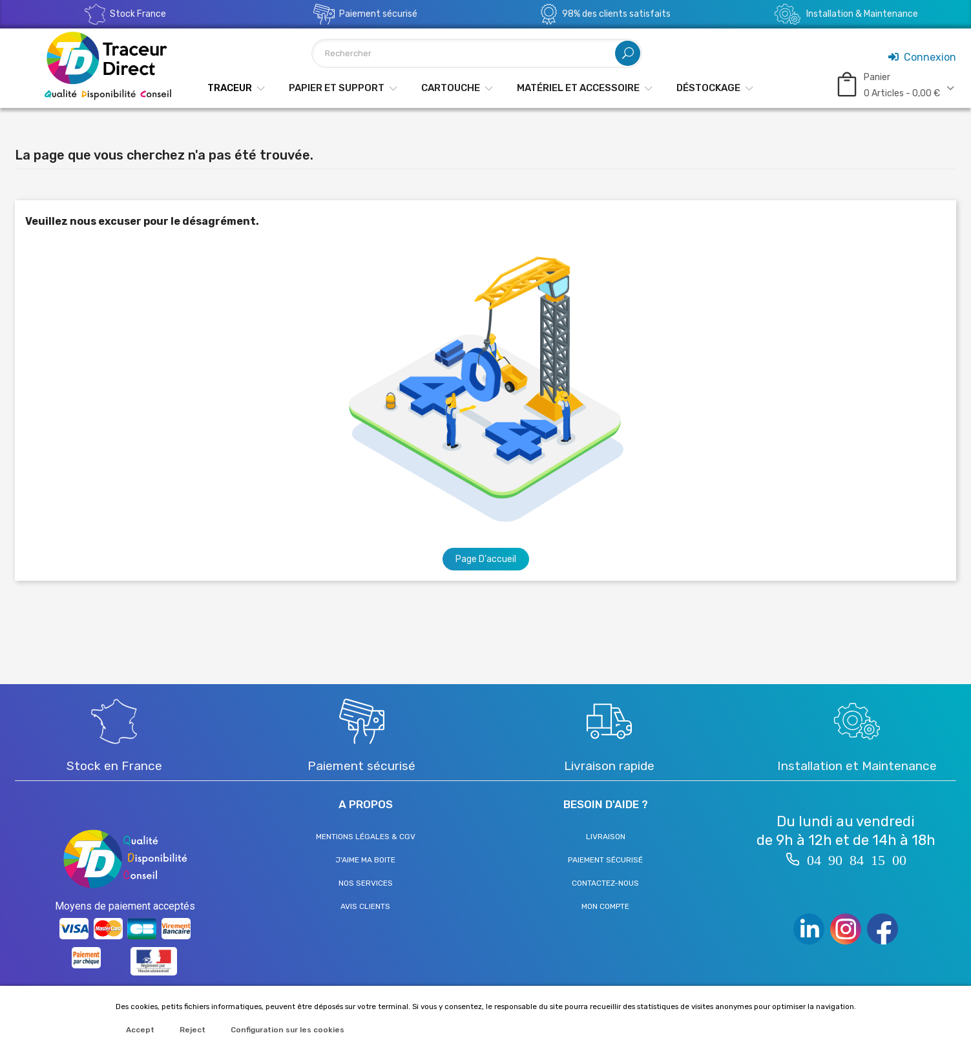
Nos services (366, 883)
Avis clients (365, 906)
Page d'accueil (485, 559)
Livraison (605, 836)
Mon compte (605, 906)
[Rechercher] (477, 53)
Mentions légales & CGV (365, 836)
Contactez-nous (605, 883)
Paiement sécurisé (605, 859)
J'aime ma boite (365, 859)
